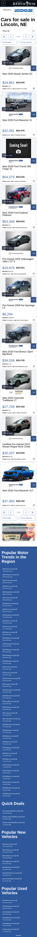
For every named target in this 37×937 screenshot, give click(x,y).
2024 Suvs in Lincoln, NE (9, 633)
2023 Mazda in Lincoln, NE (10, 731)
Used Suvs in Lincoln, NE (9, 901)
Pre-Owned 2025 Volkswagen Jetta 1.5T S (18, 260)
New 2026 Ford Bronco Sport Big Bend (17, 352)
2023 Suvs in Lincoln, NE (9, 622)
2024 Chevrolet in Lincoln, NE (11, 691)
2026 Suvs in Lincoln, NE (9, 570)
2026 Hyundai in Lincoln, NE (10, 593)
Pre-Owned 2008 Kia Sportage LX (18, 306)
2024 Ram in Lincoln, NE (9, 743)
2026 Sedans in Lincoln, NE (10, 616)
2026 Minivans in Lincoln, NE (11, 697)
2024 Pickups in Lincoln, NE (10, 651)
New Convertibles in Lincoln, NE (12, 880)
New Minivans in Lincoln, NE (10, 868)
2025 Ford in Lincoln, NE (9, 627)
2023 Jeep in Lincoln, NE (9, 714)
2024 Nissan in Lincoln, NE (10, 737)
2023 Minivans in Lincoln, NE (11, 789)
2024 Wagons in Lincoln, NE (10, 777)
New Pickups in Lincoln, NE (10, 851)
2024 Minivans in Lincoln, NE (11, 795)
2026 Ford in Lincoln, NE (9, 581)
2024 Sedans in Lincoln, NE (10, 766)
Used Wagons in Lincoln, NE (10, 924)
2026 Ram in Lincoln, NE (9, 587)
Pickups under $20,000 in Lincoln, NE (13, 818)
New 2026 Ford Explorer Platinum (15, 214)
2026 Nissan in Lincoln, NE (10, 604)
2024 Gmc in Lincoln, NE (9, 754)
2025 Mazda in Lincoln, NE (10, 662)
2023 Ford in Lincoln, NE (9, 668)
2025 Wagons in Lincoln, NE (10, 748)
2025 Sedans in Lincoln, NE (10, 708)
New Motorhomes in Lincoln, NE (12, 874)
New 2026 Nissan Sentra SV (17, 74)
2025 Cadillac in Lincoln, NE (10, 702)
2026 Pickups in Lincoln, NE (10, 576)
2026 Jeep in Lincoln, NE (9, 599)
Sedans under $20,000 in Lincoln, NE (13, 823)
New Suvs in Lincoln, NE (9, 845)
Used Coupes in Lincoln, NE (10, 930)
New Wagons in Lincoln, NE (10, 862)
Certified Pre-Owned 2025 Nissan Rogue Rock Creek (16, 445)
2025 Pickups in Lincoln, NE (10, 645)
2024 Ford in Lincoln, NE (9, 674)
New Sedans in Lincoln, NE (10, 857)
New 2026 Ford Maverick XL (17, 120)
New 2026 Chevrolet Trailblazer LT (13, 399)
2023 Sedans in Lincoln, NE (10, 772)
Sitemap (18, 935)
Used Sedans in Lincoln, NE (10, 913)
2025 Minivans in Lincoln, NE (11, 725)
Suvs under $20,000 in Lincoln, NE (12, 812)
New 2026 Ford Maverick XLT (18, 490)
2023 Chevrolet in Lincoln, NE (11, 720)
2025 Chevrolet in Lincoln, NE (11, 679)
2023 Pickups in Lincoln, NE (10, 656)
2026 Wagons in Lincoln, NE (10, 639)
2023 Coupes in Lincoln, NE (10, 783)
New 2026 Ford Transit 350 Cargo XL (16, 167)
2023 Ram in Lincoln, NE (9, 760)
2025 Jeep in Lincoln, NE (9, 685)
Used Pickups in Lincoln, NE (10, 907)
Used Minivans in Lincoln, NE (11, 919)
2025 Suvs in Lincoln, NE (9, 610)
